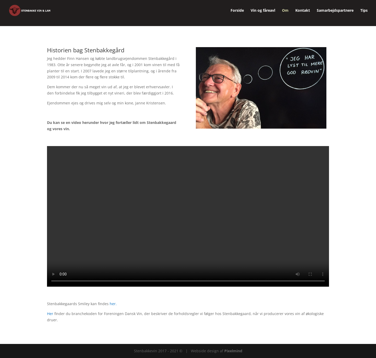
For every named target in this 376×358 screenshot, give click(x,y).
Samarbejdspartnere (335, 11)
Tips (364, 11)
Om (285, 11)
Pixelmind (233, 350)
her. (113, 303)
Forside (237, 11)
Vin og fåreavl (263, 11)
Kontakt (302, 11)
